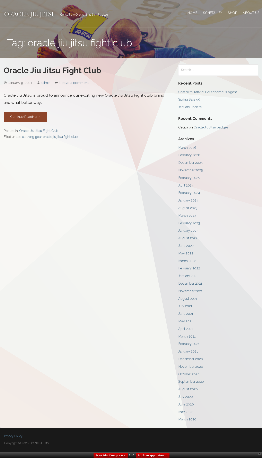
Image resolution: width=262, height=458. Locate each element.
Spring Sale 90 (189, 99)
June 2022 (186, 246)
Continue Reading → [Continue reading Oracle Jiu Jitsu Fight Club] (25, 117)
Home (192, 13)
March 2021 (187, 336)
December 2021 (190, 283)
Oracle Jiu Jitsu (30, 13)
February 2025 (189, 178)
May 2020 (185, 412)
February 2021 (189, 344)
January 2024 (188, 200)
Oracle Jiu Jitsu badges (211, 127)
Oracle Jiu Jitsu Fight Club (52, 70)
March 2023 (187, 216)
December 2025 (190, 163)
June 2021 (185, 314)
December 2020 (190, 359)
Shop (232, 13)
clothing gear (31, 137)
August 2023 (188, 208)
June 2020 (186, 404)
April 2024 (186, 185)
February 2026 (189, 155)
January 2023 (188, 230)
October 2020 (189, 374)
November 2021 (190, 291)
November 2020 (190, 367)
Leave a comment (74, 83)
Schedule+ (212, 13)
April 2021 (185, 329)
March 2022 (187, 261)
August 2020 (188, 389)
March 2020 (187, 419)
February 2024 (189, 193)
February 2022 (189, 268)
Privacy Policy (13, 436)
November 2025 (190, 170)
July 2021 (185, 306)
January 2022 (188, 276)
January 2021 (188, 351)
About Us (251, 13)
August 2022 (188, 238)
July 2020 (185, 397)
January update (190, 107)
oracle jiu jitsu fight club (60, 137)
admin (45, 83)
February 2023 (189, 223)
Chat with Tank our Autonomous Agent (207, 92)
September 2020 (191, 382)
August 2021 (187, 299)
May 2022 (185, 253)
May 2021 (185, 321)
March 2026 (187, 148)
